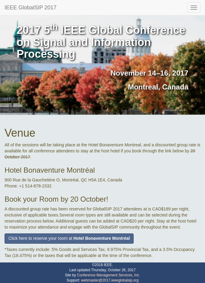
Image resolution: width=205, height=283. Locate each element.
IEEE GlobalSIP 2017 (31, 8)
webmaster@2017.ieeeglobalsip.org (109, 280)
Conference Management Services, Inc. (108, 275)
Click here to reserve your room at (69, 238)
